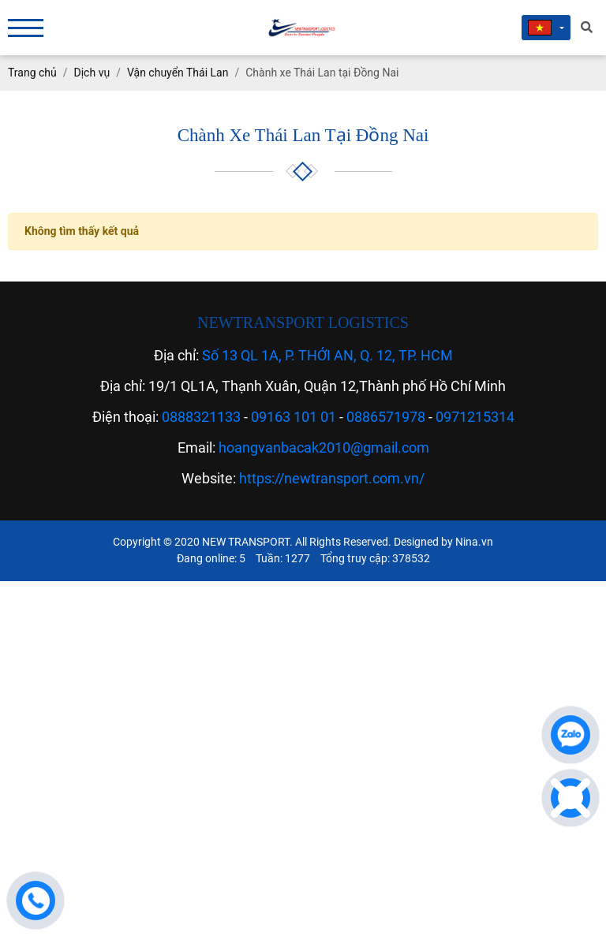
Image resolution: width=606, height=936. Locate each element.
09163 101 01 (293, 416)
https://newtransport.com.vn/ (332, 478)
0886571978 (385, 416)
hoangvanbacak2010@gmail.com (324, 447)
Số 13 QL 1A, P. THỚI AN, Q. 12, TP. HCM (327, 355)
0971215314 (475, 416)
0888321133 (201, 416)
